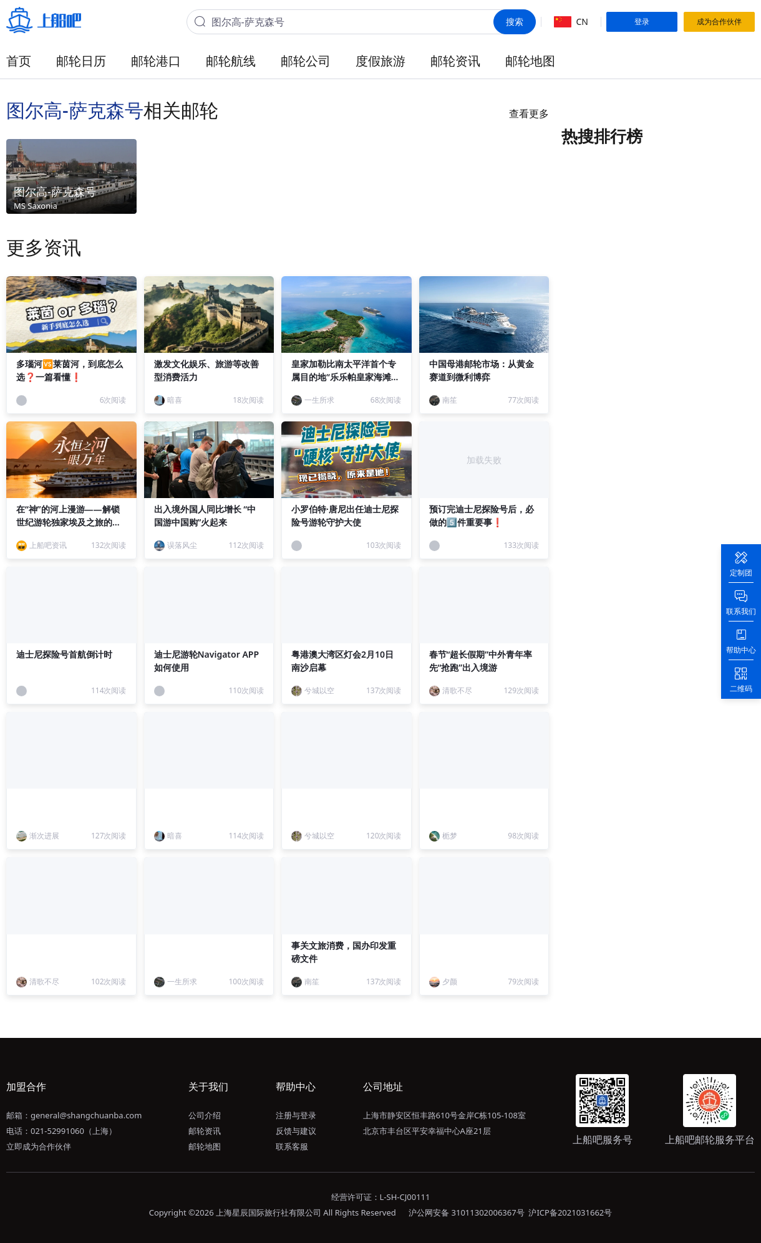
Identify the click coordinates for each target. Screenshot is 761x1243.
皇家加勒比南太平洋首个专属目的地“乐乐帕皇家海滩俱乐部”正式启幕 (345, 377)
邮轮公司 (306, 60)
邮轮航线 (231, 60)
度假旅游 (380, 60)
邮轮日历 (81, 60)
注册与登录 (296, 1115)
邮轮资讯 (455, 60)
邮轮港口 (156, 60)
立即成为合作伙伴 (38, 1146)
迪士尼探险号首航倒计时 (64, 654)
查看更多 (529, 113)
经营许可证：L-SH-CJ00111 (380, 1196)
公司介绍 (204, 1115)
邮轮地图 (530, 60)
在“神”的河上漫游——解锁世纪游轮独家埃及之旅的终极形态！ (68, 522)
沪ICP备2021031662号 (570, 1212)
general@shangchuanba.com (86, 1115)
